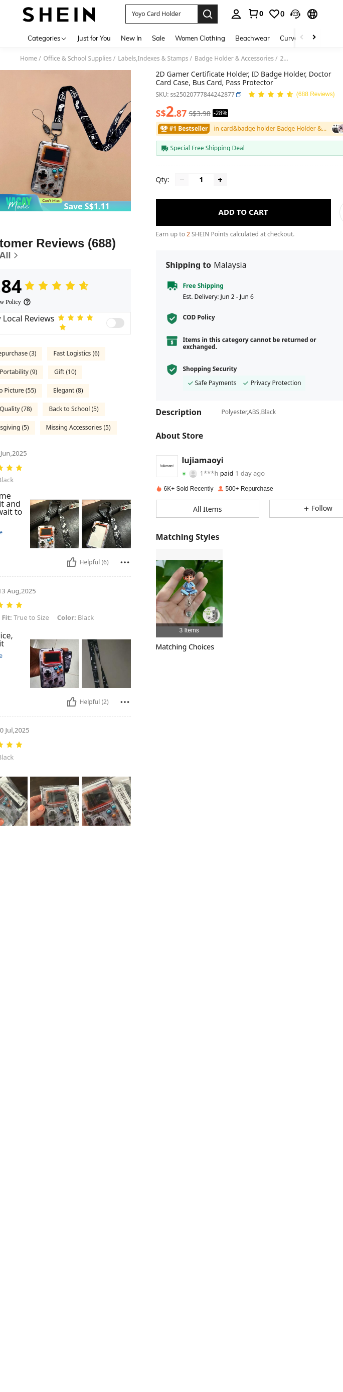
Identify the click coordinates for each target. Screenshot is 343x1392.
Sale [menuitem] (158, 38)
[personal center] (236, 14)
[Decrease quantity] (182, 180)
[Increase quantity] (220, 180)
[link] (255, 14)
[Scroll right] (313, 38)
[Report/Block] (125, 562)
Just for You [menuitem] (94, 38)
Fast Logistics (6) (76, 353)
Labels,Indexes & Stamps (153, 58)
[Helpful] (72, 562)
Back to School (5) (73, 409)
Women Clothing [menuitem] (200, 38)
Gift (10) (65, 372)
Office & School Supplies (78, 58)
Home (28, 58)
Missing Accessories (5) (78, 427)
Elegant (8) (68, 390)
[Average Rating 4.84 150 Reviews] (291, 95)
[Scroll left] (301, 38)
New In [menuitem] (131, 38)
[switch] (115, 323)
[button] (161, 14)
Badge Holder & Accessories (234, 58)
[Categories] (47, 38)
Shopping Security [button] (210, 369)
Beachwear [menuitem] (252, 38)
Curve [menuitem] (289, 38)
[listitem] (189, 593)
